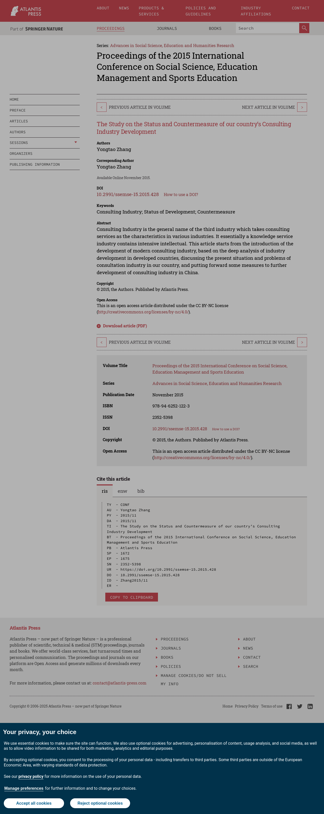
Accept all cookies (34, 803)
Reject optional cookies (100, 803)
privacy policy (31, 776)
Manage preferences (24, 788)
